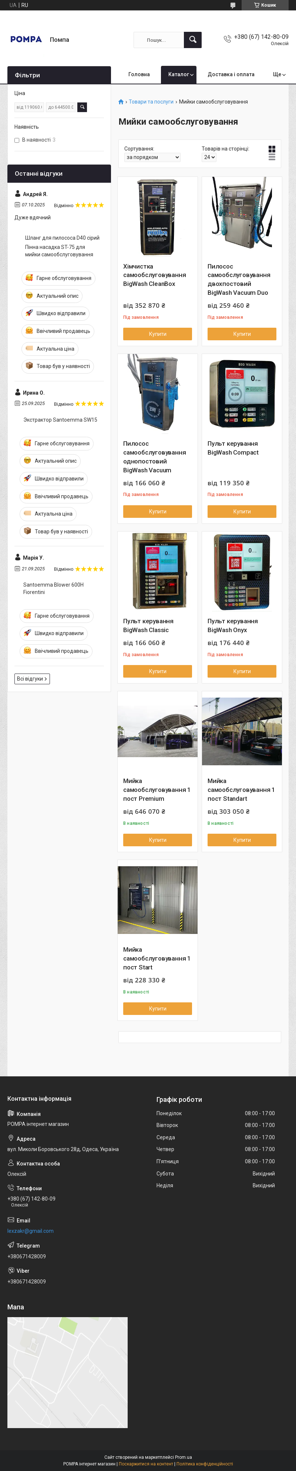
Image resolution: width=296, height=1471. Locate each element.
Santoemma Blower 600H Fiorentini (53, 588)
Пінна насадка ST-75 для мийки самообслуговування (59, 250)
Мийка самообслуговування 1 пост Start (157, 958)
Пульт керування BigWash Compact (233, 448)
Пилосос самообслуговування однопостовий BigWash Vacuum (154, 456)
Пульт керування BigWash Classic (148, 625)
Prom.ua (183, 1457)
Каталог (178, 74)
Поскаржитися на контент (146, 1464)
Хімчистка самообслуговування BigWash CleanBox (154, 275)
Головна (139, 74)
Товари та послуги (151, 102)
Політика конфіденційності (204, 1464)
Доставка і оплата (231, 74)
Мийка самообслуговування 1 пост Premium (157, 789)
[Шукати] (193, 40)
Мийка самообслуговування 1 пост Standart (241, 789)
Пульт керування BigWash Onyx (233, 625)
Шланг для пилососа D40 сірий (62, 238)
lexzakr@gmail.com (30, 1231)
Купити (157, 334)
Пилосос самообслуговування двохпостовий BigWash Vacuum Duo (239, 279)
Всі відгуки (30, 679)
